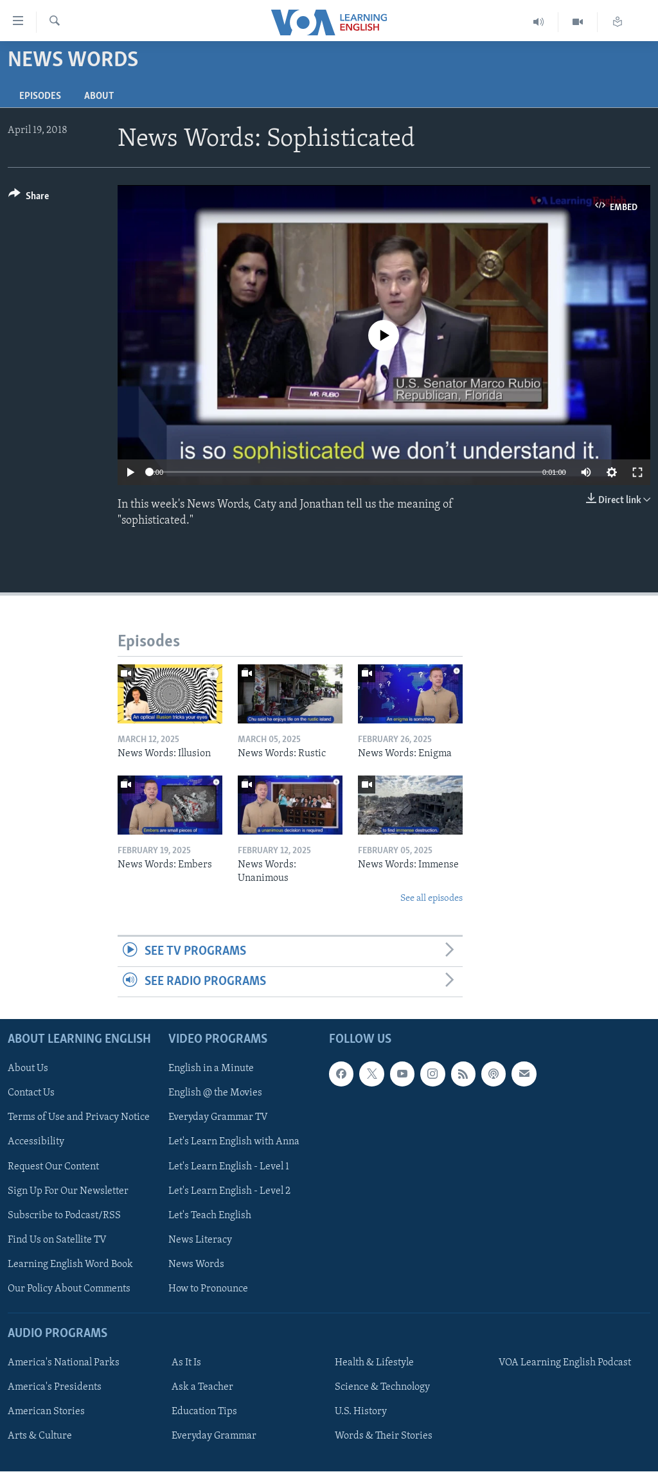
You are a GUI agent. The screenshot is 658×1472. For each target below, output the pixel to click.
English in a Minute (211, 1069)
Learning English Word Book (70, 1264)
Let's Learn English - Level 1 (228, 1167)
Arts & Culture (40, 1437)
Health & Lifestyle (374, 1363)
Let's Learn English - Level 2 (229, 1191)
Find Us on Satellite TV (57, 1240)
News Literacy (200, 1240)
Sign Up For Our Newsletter (68, 1191)
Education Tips (204, 1412)
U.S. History (361, 1412)
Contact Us (31, 1093)
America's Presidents (55, 1388)
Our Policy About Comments (69, 1289)
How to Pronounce (208, 1289)
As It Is (186, 1363)
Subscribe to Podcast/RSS (64, 1215)
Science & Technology (382, 1388)
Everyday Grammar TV (218, 1118)
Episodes (40, 96)
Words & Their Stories (383, 1437)
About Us (28, 1069)
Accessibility (36, 1142)
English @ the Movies (215, 1093)
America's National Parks (64, 1363)
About (99, 96)
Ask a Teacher (202, 1388)
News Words (196, 1264)
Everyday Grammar (214, 1437)
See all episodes (431, 898)
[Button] (28, 198)
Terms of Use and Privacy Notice (79, 1118)
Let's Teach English (209, 1215)
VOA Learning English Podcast (565, 1363)
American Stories (46, 1412)
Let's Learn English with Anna (233, 1142)
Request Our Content (53, 1167)
